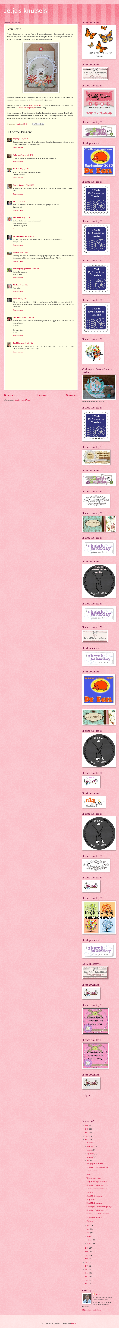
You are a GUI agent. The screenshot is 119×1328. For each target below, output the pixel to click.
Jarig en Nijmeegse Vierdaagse (96, 1181)
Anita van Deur (18, 155)
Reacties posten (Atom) (22, 400)
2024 (87, 1133)
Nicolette (16, 169)
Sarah (15, 299)
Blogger (74, 1323)
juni (88, 1225)
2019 (87, 1255)
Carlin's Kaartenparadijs (26, 108)
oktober (89, 1150)
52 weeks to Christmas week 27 (96, 1210)
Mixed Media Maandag (94, 1196)
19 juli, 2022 (25, 139)
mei (88, 1229)
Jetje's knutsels (25, 10)
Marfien (16, 285)
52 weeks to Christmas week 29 (96, 1185)
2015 (87, 1269)
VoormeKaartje (19, 185)
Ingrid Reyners (18, 343)
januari (89, 1243)
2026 (87, 1125)
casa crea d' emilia (19, 317)
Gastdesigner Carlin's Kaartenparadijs (99, 1207)
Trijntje (16, 252)
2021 (87, 1248)
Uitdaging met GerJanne (94, 1164)
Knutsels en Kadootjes (36, 105)
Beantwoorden (18, 148)
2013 (87, 1277)
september (90, 1153)
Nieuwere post (11, 395)
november (90, 1146)
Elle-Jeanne (17, 218)
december (90, 1143)
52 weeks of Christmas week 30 (97, 1167)
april (88, 1233)
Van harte (89, 1192)
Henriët (97, 1294)
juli (88, 1161)
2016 (87, 1266)
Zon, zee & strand (92, 1171)
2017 (87, 1262)
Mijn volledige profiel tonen (91, 1310)
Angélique (17, 139)
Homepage (42, 395)
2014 (87, 1273)
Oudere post (72, 395)
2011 (87, 1284)
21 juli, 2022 (31, 317)
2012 (87, 1280)
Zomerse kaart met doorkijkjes (96, 1189)
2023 (87, 1136)
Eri (14, 201)
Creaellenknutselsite (20, 236)
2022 (87, 1140)
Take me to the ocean (93, 1178)
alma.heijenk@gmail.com (22, 269)
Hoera (88, 1174)
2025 (87, 1129)
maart (89, 1236)
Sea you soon (90, 1199)
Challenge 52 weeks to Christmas (97, 1214)
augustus (90, 1157)
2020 (87, 1252)
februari (90, 1240)
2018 (87, 1259)
